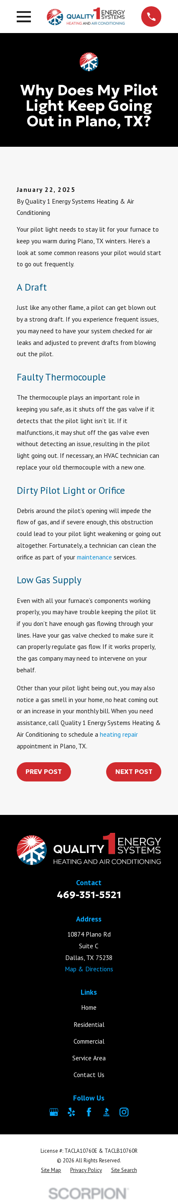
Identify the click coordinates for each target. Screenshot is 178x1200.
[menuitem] (51, 1170)
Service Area (89, 1058)
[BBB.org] (106, 1112)
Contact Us (89, 1074)
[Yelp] (71, 1112)
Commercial (89, 1041)
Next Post (134, 772)
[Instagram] (124, 1112)
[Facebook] (89, 1112)
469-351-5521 (89, 895)
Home (89, 1007)
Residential (89, 1024)
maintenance (94, 557)
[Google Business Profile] (53, 1112)
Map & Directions (89, 969)
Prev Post (43, 772)
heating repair (119, 734)
